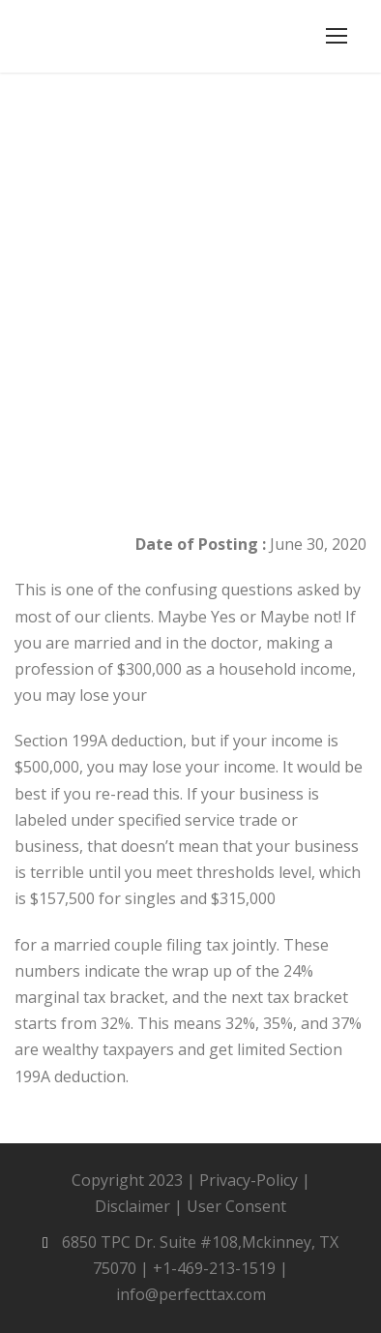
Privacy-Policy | (254, 1180)
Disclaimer (132, 1206)
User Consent (236, 1206)
